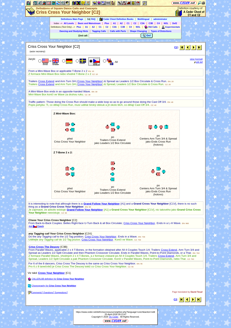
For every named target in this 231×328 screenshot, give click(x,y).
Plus (106, 23)
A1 (114, 23)
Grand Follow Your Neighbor (101, 203)
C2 (135, 23)
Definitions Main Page (72, 19)
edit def (198, 62)
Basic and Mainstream (89, 23)
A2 (121, 23)
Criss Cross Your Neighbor (139, 223)
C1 (128, 23)
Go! (146, 35)
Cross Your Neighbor (90, 81)
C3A (142, 23)
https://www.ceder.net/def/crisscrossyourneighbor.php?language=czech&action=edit (115, 312)
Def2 (174, 23)
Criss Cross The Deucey (44, 246)
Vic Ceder (113, 317)
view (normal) (196, 59)
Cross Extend (46, 81)
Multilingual (143, 19)
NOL (166, 23)
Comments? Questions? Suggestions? (48, 292)
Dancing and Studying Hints (74, 31)
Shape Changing (138, 31)
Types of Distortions (161, 31)
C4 (158, 23)
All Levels (69, 23)
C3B (151, 23)
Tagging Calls (99, 31)
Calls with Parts (118, 31)
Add (36, 226)
